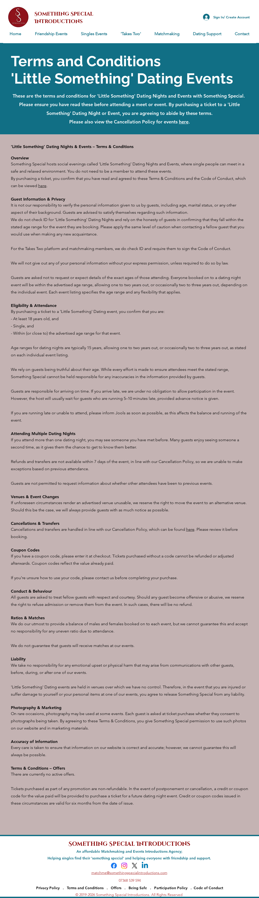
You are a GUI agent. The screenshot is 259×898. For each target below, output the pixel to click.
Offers (116, 888)
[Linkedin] (145, 866)
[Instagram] (124, 866)
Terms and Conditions (85, 888)
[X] (134, 866)
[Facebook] (114, 866)
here (42, 185)
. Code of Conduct (207, 888)
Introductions (163, 843)
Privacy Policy (48, 888)
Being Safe (138, 888)
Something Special (102, 843)
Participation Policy (172, 888)
